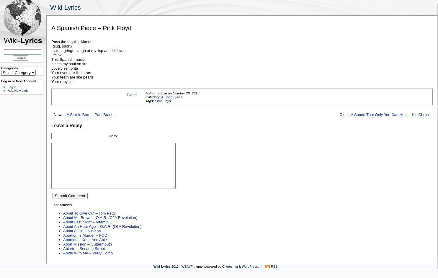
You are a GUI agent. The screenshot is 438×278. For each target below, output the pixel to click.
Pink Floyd (163, 101)
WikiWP (187, 275)
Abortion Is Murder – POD (85, 244)
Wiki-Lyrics (65, 7)
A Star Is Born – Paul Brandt (91, 114)
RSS (274, 275)
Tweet (132, 95)
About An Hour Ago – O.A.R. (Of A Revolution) (102, 235)
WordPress (250, 275)
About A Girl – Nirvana (82, 240)
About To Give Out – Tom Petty (89, 222)
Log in (12, 87)
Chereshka (230, 275)
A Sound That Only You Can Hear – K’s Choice (390, 114)
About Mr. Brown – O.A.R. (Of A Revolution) (100, 226)
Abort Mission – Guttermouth (87, 253)
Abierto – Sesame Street (84, 257)
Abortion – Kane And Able (85, 248)
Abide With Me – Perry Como (88, 262)
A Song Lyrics (171, 97)
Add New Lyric (18, 90)
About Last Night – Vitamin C (87, 231)
